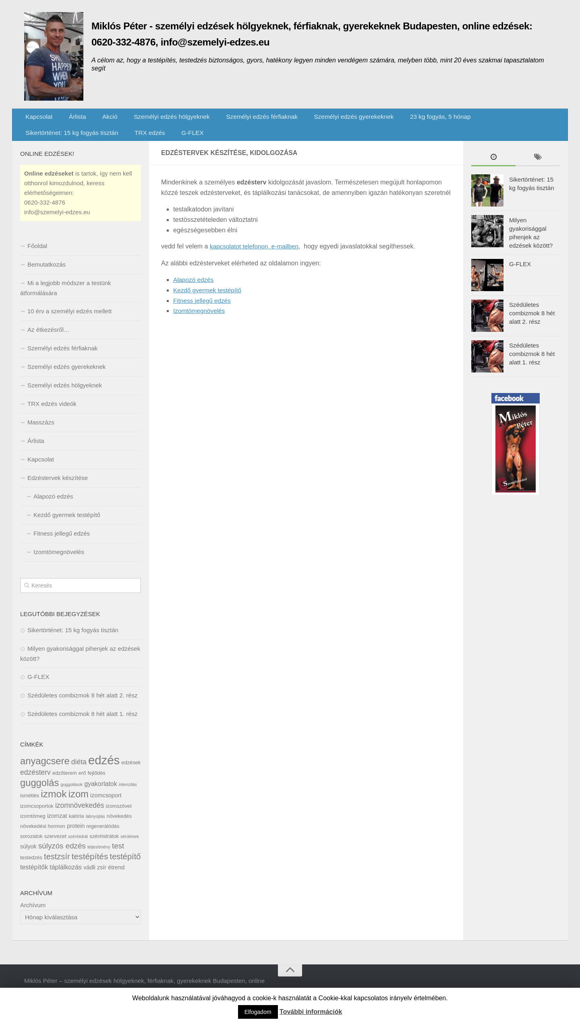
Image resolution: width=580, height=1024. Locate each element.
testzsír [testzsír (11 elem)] (57, 864)
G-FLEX (78, 138)
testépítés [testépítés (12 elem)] (90, 864)
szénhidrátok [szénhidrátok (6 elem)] (104, 844)
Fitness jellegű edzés (203, 308)
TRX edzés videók (52, 411)
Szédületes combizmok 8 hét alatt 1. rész (82, 721)
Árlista (72, 118)
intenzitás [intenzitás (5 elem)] (128, 792)
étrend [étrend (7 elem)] (116, 875)
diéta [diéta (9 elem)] (79, 770)
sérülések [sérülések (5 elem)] (129, 844)
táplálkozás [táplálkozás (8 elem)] (66, 875)
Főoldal (37, 253)
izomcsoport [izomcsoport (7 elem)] (106, 803)
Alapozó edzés (194, 287)
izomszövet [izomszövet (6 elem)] (119, 814)
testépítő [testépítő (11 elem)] (125, 864)
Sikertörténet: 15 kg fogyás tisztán (514, 118)
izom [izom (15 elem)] (78, 802)
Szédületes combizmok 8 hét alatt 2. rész (82, 703)
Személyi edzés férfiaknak (247, 118)
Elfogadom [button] (257, 1012)
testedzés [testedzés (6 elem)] (31, 866)
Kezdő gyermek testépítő (208, 298)
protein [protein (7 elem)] (76, 834)
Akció (100, 118)
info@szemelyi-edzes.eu (57, 220)
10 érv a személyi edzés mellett (69, 319)
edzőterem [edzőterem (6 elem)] (64, 781)
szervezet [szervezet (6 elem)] (55, 844)
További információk (311, 1011)
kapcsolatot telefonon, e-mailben (256, 254)
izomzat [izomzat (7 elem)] (57, 824)
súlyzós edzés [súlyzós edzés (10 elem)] (62, 854)
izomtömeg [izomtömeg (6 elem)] (33, 824)
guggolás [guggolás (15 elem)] (39, 791)
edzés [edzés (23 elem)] (104, 768)
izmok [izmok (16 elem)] (53, 801)
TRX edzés (40, 138)
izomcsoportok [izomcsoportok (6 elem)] (37, 814)
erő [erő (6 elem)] (82, 781)
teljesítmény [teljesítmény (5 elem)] (98, 854)
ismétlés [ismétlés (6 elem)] (29, 804)
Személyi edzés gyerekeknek (338, 118)
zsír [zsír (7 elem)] (101, 875)
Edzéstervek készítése (57, 485)
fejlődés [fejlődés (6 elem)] (97, 781)
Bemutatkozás (46, 272)
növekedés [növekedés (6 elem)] (119, 824)
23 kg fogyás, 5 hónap (422, 118)
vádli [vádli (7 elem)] (89, 875)
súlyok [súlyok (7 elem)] (28, 854)
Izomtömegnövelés (200, 318)
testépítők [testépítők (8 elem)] (34, 875)
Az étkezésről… (48, 337)
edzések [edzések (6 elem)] (131, 770)
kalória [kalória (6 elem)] (76, 824)
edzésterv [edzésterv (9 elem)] (35, 780)
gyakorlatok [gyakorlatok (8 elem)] (100, 791)
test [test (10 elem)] (118, 854)
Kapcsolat (38, 118)
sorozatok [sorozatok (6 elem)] (31, 844)
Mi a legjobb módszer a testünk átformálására (65, 296)
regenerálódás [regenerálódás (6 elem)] (102, 834)
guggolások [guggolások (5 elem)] (71, 792)
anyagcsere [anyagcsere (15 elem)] (45, 769)
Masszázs (40, 430)
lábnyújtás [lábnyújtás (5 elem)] (95, 824)
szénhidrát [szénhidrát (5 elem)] (78, 844)
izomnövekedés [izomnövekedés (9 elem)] (79, 813)
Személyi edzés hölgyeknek (159, 118)
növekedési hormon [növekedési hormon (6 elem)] (42, 834)
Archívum (33, 913)
